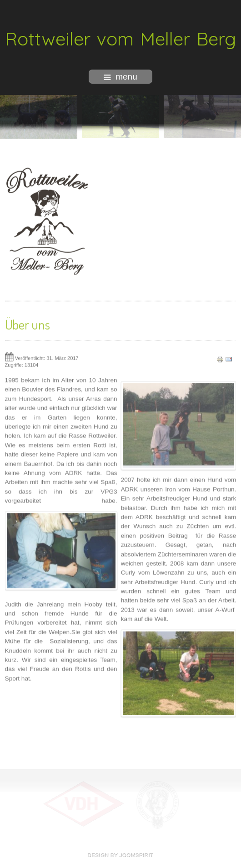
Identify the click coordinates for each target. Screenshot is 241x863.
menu (120, 76)
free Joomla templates (120, 855)
